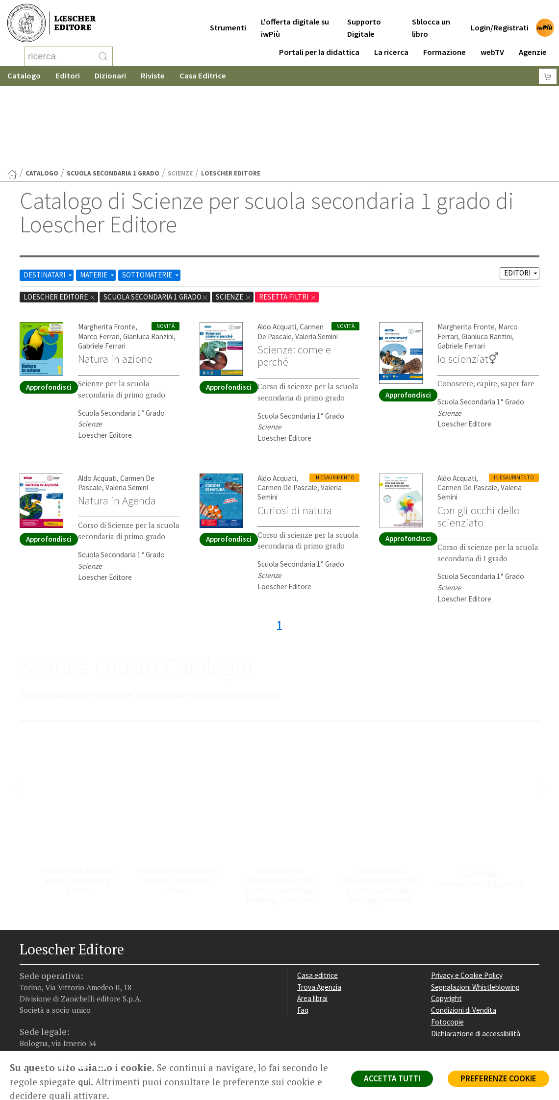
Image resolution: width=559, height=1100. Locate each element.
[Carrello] (547, 76)
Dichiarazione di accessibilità (475, 955)
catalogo (41, 95)
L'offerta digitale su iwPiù (295, 20)
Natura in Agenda (117, 422)
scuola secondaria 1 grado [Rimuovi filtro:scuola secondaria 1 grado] (155, 218)
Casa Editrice (202, 76)
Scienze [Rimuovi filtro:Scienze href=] (234, 218)
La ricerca (391, 45)
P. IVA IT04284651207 (53, 1028)
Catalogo (24, 76)
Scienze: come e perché (294, 277)
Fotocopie (447, 943)
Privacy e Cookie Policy (467, 896)
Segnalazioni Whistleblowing (475, 908)
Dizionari (110, 76)
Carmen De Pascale (290, 253)
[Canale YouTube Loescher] (85, 989)
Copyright (446, 920)
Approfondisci (49, 308)
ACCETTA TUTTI (392, 1078)
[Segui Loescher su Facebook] (28, 989)
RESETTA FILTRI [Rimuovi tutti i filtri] (288, 218)
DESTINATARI (49, 196)
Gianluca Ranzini (148, 258)
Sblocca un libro (431, 20)
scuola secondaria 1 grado (113, 95)
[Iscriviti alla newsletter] (104, 988)
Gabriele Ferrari (102, 267)
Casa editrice (317, 896)
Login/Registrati (500, 20)
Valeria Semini (316, 258)
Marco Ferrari (99, 258)
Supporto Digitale (364, 20)
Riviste (153, 76)
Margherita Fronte (106, 248)
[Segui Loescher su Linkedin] (66, 989)
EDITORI (521, 194)
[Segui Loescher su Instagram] (47, 989)
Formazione (444, 45)
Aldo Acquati (276, 248)
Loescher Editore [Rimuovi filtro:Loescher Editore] (60, 218)
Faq (302, 931)
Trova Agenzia (319, 908)
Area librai (312, 920)
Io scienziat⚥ (468, 280)
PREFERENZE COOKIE (498, 1078)
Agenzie (533, 45)
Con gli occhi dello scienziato (478, 438)
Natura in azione (115, 280)
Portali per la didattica (319, 45)
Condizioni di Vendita (463, 931)
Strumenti (228, 20)
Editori (67, 76)
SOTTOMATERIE (151, 196)
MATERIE (98, 196)
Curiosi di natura (294, 432)
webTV (492, 45)
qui (84, 1082)
